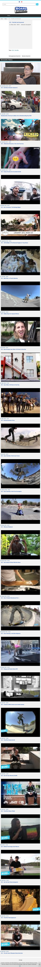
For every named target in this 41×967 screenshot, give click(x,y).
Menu (20, 15)
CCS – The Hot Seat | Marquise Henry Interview (12, 953)
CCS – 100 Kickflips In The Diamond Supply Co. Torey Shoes (14, 242)
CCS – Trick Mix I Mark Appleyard (8, 917)
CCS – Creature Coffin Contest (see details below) (12, 704)
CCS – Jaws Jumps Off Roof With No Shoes (11, 562)
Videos (5, 18)
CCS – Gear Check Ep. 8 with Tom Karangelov (11, 491)
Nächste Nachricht (26, 56)
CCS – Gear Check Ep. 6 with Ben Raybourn (10, 633)
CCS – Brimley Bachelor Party (8, 420)
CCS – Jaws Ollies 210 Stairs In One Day (10, 384)
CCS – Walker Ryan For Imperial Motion (10, 313)
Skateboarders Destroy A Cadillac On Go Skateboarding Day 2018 (16, 115)
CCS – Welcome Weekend (7, 527)
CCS (13, 50)
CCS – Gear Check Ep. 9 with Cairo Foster (10, 455)
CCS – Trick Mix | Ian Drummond (16, 22)
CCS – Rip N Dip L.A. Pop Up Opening (9, 278)
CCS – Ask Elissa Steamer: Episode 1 (9, 87)
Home (2, 18)
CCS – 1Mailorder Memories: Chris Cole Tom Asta (12, 143)
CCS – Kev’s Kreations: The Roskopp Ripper (11, 207)
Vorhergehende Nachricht (14, 56)
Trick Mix (16, 50)
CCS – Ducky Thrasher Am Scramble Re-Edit (11, 171)
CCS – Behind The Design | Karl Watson (10, 846)
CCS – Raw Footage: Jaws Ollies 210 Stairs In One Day (13, 349)
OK (20, 965)
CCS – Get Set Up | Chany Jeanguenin (9, 882)
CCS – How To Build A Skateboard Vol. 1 (10, 598)
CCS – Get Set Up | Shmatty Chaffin (9, 775)
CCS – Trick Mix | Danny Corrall (8, 740)
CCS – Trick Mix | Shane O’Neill (8, 811)
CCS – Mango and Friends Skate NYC (9, 669)
